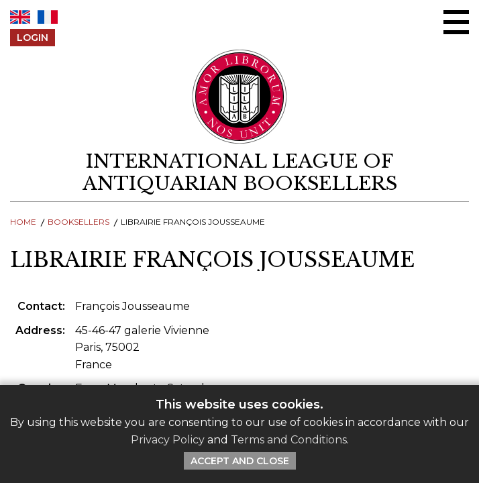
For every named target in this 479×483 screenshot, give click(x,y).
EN (20, 17)
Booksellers (78, 222)
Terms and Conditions (289, 439)
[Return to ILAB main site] (240, 97)
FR (48, 17)
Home (23, 222)
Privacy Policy (168, 439)
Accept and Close (240, 461)
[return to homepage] (239, 172)
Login (32, 38)
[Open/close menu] (456, 22)
